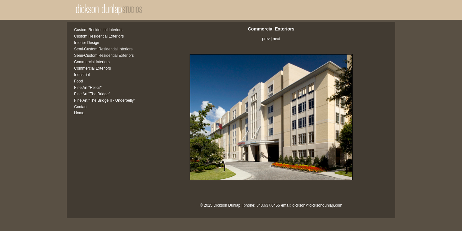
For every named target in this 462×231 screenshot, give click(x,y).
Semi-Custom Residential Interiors (103, 49)
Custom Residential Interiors (98, 30)
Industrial (82, 75)
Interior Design (86, 42)
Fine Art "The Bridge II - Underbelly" (104, 100)
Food (78, 81)
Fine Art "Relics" (88, 87)
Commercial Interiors (92, 62)
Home (79, 113)
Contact (80, 107)
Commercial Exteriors (92, 68)
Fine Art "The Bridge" (92, 94)
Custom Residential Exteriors (99, 36)
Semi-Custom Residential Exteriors (104, 55)
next (276, 39)
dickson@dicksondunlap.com (317, 205)
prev (266, 39)
